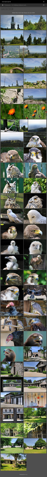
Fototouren (8, 5)
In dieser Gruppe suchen (7, 8)
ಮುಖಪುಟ (2, 5)
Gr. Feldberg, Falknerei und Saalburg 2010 (19, 5)
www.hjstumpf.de (6, 1)
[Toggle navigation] (43, 2)
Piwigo (26, 474)
